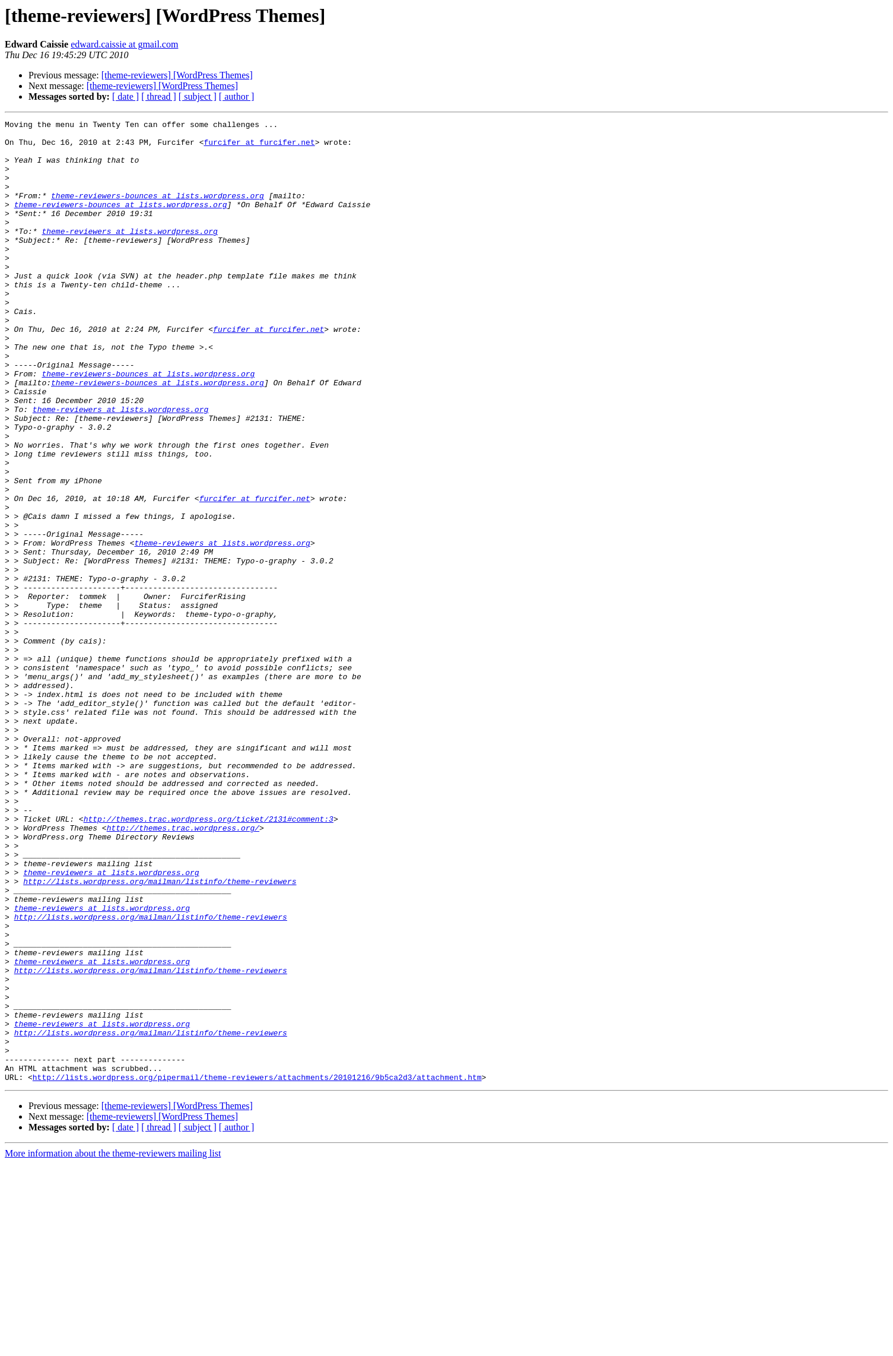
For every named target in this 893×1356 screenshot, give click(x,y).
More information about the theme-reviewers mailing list (113, 1346)
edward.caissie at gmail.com (124, 44)
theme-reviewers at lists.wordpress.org (129, 254)
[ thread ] (158, 96)
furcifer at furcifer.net (259, 147)
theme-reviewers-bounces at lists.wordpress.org (157, 211)
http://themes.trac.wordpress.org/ (183, 970)
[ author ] (237, 96)
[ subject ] (198, 96)
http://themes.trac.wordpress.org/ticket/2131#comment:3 (208, 959)
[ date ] (125, 96)
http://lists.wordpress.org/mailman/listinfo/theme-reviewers (159, 1034)
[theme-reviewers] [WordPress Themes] (177, 75)
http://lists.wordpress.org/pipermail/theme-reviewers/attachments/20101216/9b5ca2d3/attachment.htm (257, 1269)
